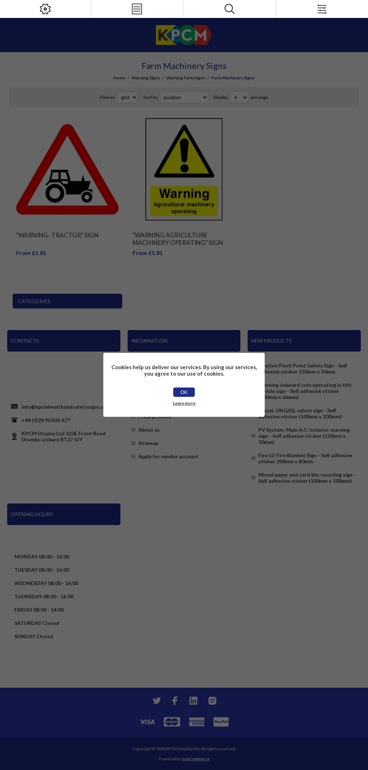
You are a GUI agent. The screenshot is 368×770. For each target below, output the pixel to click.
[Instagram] (212, 700)
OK (184, 392)
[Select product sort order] (184, 97)
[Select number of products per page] (239, 97)
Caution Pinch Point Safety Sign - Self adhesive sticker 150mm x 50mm (302, 368)
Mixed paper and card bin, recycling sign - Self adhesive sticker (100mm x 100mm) (307, 478)
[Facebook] (174, 700)
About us (149, 430)
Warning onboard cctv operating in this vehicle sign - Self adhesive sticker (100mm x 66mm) (305, 391)
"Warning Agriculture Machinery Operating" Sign (178, 238)
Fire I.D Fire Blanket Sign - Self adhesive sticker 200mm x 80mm (305, 458)
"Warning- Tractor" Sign (57, 235)
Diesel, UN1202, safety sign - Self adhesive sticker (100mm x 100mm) (300, 413)
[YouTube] (193, 700)
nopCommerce (196, 758)
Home (119, 77)
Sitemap (148, 443)
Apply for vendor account (168, 456)
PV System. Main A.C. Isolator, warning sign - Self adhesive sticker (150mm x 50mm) (304, 436)
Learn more (184, 403)
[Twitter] (156, 700)
